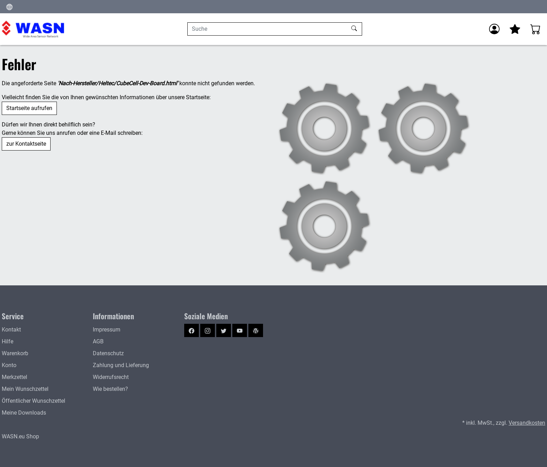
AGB (98, 341)
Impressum (106, 329)
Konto (9, 365)
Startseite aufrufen (29, 108)
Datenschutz (108, 353)
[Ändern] (9, 6)
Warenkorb (15, 353)
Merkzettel (14, 377)
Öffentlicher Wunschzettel (33, 400)
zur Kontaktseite (26, 143)
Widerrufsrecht (111, 377)
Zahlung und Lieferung (121, 365)
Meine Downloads (24, 412)
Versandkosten (527, 422)
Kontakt (11, 329)
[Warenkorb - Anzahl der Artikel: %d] (535, 29)
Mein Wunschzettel (25, 389)
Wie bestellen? (110, 389)
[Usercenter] (494, 29)
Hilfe (7, 341)
